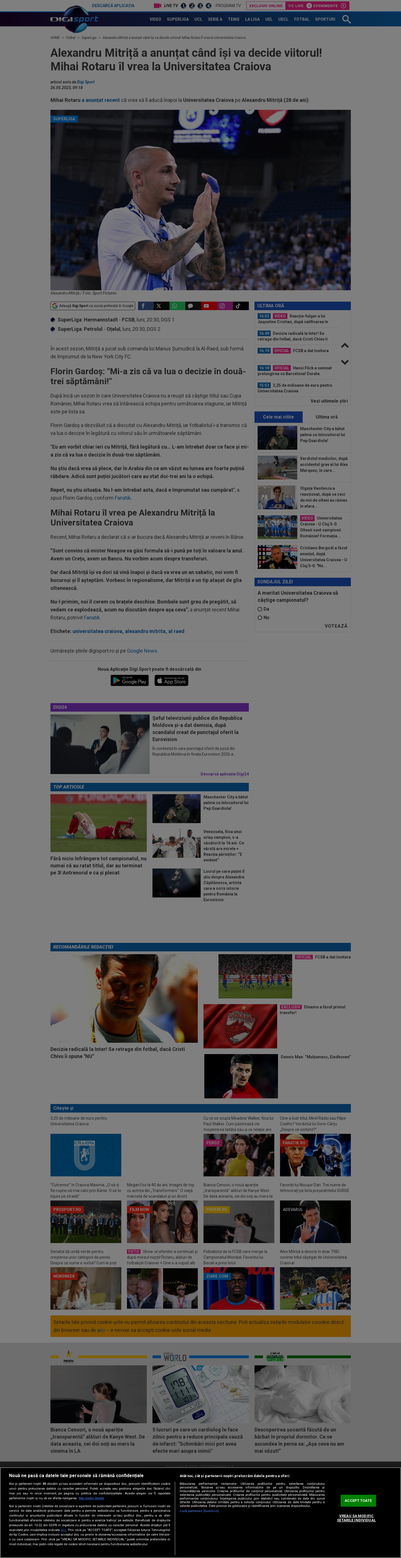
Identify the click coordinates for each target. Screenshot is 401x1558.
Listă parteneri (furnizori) (199, 1511)
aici (63, 1530)
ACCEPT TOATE (358, 1500)
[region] (200, 1512)
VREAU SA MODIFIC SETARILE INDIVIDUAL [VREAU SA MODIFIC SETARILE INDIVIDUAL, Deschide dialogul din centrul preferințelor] (356, 1518)
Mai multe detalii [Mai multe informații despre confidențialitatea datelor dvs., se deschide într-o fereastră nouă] (91, 1498)
